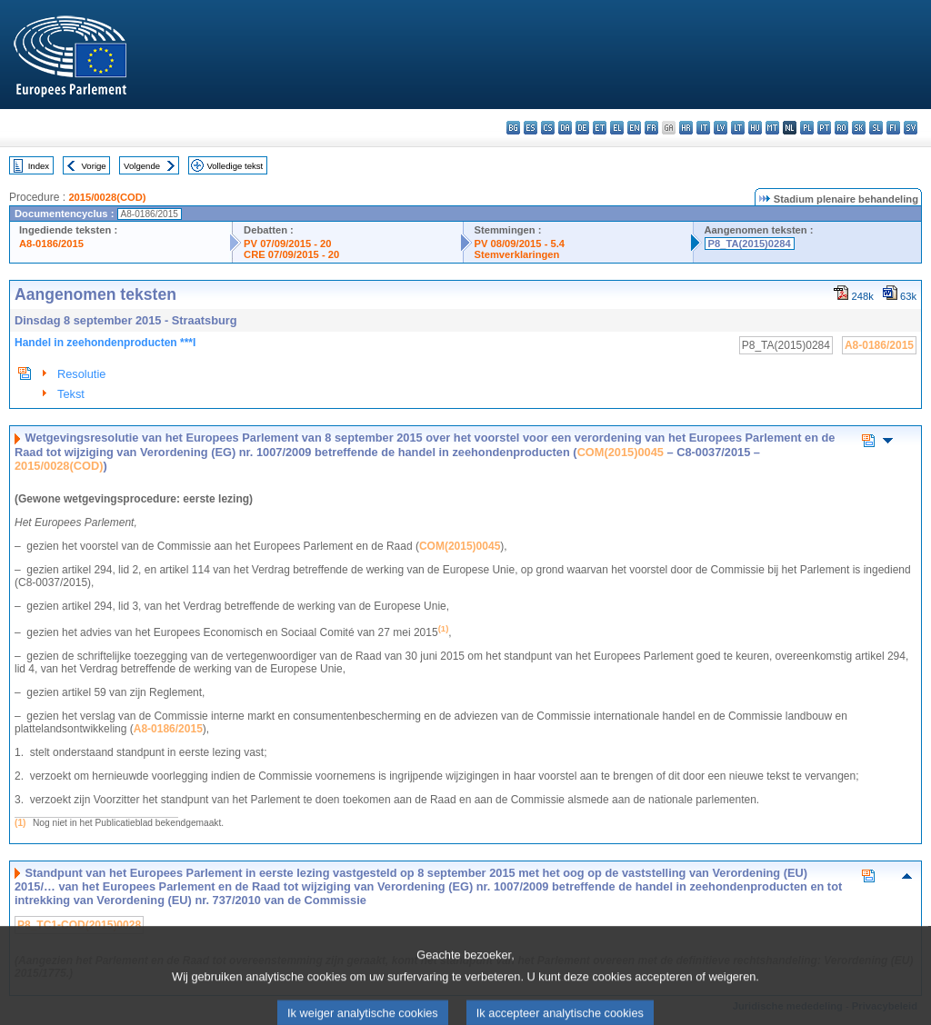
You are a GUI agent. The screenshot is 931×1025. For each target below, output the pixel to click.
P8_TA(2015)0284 (749, 243)
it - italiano (703, 127)
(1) (20, 823)
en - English (634, 127)
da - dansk (565, 127)
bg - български (513, 127)
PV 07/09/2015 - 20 (287, 243)
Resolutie (81, 374)
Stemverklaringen (517, 254)
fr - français (651, 127)
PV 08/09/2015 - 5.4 (520, 243)
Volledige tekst (234, 166)
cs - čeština (548, 127)
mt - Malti (772, 127)
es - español (530, 127)
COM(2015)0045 (620, 452)
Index (38, 166)
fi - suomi (893, 127)
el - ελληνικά (617, 127)
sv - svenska (910, 127)
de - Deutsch (582, 127)
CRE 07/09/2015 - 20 (291, 254)
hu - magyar (755, 127)
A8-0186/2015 (51, 243)
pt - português (824, 127)
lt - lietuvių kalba (738, 127)
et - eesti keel (599, 127)
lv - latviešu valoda (720, 127)
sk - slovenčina (859, 127)
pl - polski (807, 127)
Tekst (71, 394)
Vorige (94, 166)
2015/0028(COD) (106, 197)
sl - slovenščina (876, 127)
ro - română (841, 127)
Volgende (142, 166)
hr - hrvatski (686, 127)
